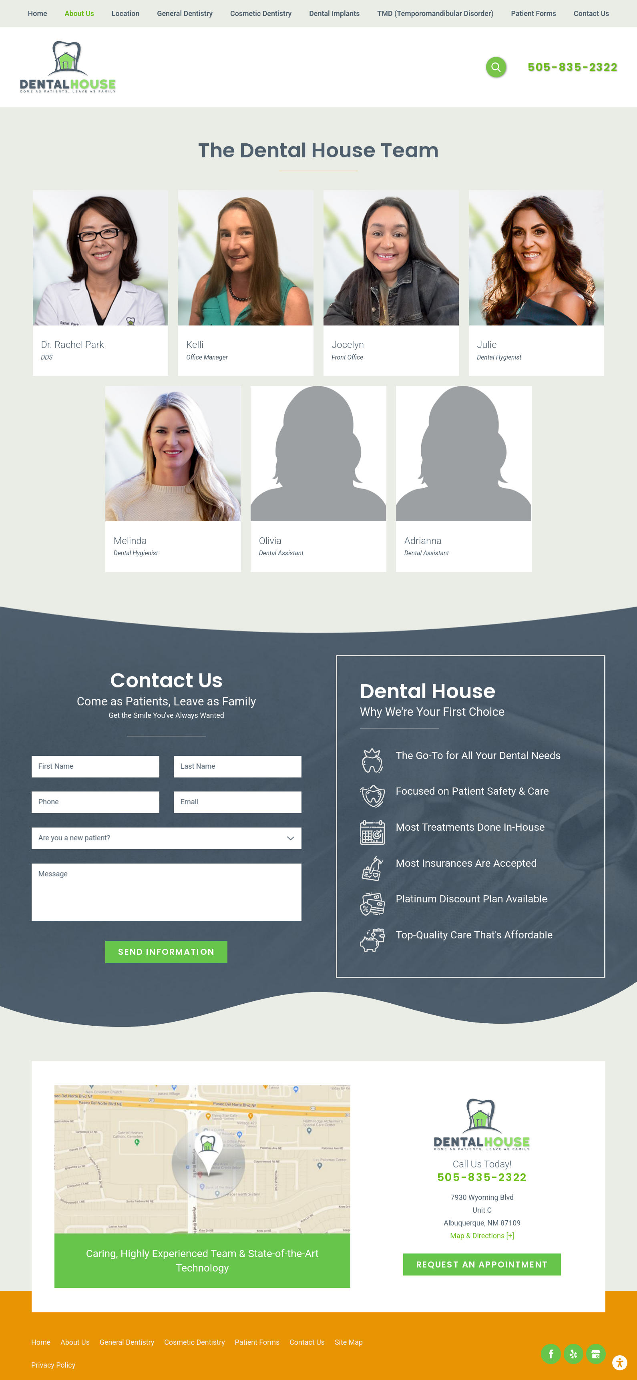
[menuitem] (37, 13)
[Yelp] (573, 1354)
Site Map (349, 1342)
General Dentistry (127, 1342)
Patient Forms (257, 1342)
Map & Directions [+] (482, 1235)
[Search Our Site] (496, 67)
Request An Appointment (482, 1264)
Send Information (166, 952)
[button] (620, 1363)
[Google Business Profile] (596, 1354)
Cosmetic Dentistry (194, 1342)
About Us (75, 1342)
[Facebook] (551, 1354)
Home (40, 1342)
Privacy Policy (53, 1365)
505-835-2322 (573, 67)
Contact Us (307, 1342)
